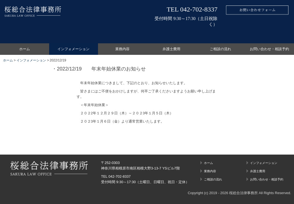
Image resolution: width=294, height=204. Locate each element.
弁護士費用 (171, 49)
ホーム (24, 49)
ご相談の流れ (220, 49)
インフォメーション (73, 49)
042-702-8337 (198, 9)
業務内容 (122, 49)
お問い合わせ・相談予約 (269, 49)
